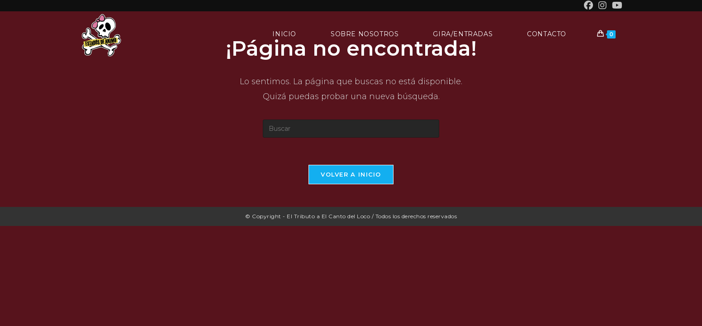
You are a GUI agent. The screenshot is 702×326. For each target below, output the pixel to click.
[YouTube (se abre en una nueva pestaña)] (615, 5)
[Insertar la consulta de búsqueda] (351, 129)
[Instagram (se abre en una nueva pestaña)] (602, 5)
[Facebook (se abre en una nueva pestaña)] (588, 5)
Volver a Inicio (351, 174)
